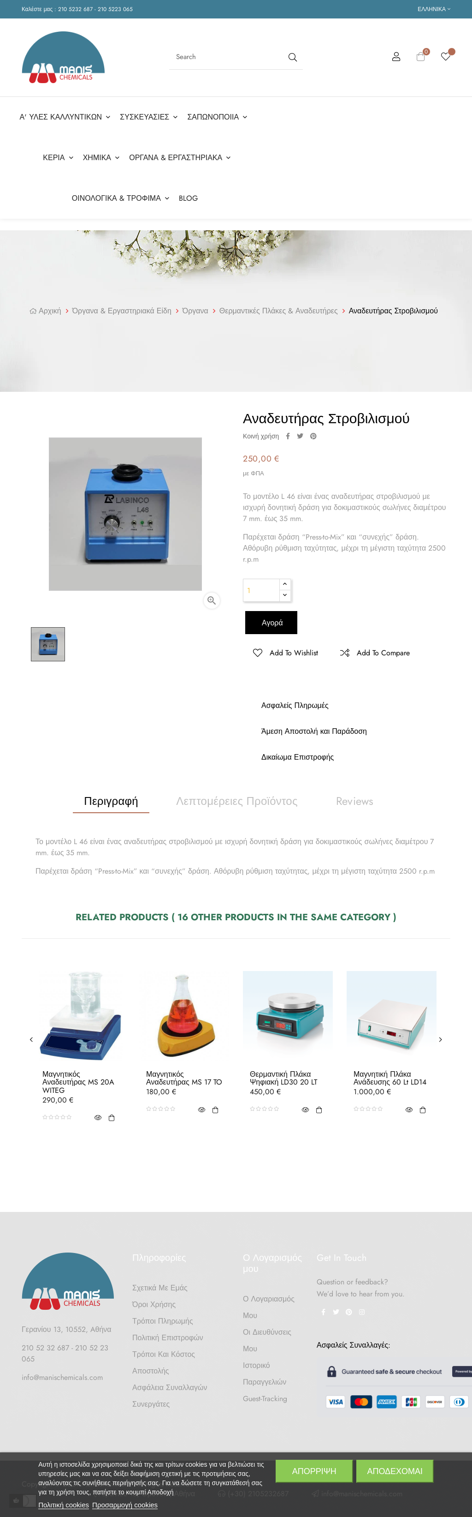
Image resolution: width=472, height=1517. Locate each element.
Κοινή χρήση (288, 432)
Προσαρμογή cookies (125, 1505)
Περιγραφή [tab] (111, 797)
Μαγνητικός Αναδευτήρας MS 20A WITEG (78, 1079)
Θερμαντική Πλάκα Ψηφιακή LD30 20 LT (283, 1075)
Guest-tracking (265, 1395)
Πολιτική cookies (63, 1505)
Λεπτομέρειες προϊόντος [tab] (237, 797)
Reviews (355, 797)
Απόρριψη (314, 1471)
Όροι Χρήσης (154, 1300)
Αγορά (271, 619)
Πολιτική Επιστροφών (167, 1334)
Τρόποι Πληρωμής (162, 1317)
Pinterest (313, 432)
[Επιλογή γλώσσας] (434, 9)
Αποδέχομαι (395, 1471)
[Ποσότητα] (261, 586)
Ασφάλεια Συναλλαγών (169, 1384)
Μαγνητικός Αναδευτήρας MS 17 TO (184, 1075)
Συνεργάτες (151, 1400)
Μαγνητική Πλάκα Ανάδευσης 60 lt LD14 (390, 1075)
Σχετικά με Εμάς (160, 1284)
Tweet (300, 432)
